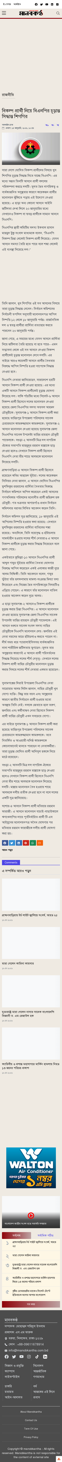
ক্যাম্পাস (10, 1371)
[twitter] (41, 4)
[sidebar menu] (4, 13)
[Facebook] (7, 1356)
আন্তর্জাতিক (39, 1371)
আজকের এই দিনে (44, 1392)
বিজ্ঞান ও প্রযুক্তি (14, 1366)
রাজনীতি (8, 95)
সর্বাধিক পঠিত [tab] (45, 1235)
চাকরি (8, 1386)
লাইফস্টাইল (12, 1377)
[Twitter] (14, 1356)
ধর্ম (35, 1386)
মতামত (9, 1392)
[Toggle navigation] (58, 13)
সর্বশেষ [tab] (17, 1235)
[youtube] (46, 4)
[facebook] (36, 4)
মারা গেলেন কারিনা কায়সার (18, 963)
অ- (52, 125)
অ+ (47, 125)
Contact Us (31, 1420)
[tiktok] (37, 1356)
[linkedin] (45, 1356)
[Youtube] (22, 1356)
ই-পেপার (7, 4)
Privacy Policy (31, 1437)
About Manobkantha (31, 1411)
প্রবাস (36, 1397)
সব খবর (31, 1304)
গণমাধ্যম (38, 1377)
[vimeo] (52, 4)
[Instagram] (29, 1356)
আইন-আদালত (13, 1397)
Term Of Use (31, 1428)
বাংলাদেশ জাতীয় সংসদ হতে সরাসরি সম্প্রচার (25, 1223)
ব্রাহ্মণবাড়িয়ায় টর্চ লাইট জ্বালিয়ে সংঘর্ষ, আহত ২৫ (30, 915)
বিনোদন (38, 1366)
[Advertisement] (31, 57)
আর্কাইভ (17, 4)
